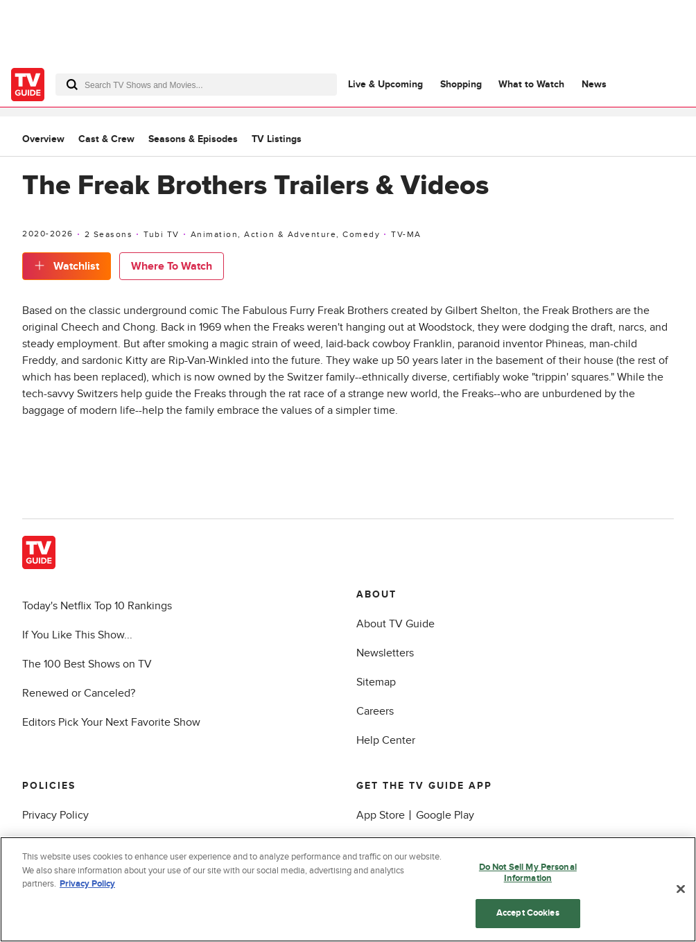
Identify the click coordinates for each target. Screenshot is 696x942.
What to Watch (531, 84)
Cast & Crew (106, 139)
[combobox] (196, 84)
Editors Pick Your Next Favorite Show (111, 722)
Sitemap (376, 682)
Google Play (445, 815)
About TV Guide (395, 624)
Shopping (461, 84)
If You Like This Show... (77, 635)
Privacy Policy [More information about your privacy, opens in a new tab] (87, 884)
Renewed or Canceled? (78, 693)
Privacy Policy (55, 815)
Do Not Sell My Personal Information (528, 873)
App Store (380, 815)
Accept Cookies (527, 913)
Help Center (385, 740)
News (594, 84)
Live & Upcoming (385, 84)
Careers (375, 711)
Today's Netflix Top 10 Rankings (97, 606)
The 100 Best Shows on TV (87, 664)
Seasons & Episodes (193, 139)
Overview (43, 139)
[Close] (680, 889)
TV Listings (277, 139)
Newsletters (385, 653)
